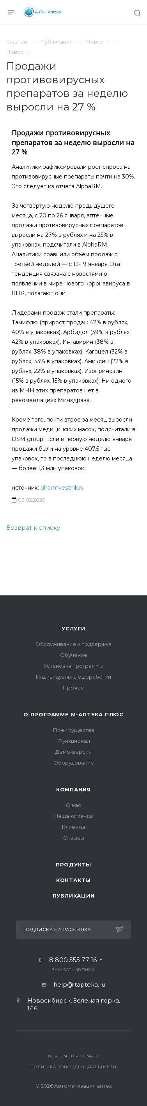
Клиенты (73, 827)
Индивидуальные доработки (73, 677)
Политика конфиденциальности (73, 1066)
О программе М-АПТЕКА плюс (73, 714)
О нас (73, 805)
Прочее (73, 687)
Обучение (73, 655)
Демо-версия (73, 752)
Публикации (74, 895)
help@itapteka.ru (79, 984)
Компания (73, 789)
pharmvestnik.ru (63, 487)
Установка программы (73, 666)
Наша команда (73, 816)
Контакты (73, 880)
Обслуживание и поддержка (73, 644)
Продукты (73, 864)
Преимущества (73, 730)
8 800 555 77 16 (73, 960)
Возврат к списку (33, 527)
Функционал (73, 741)
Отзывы (73, 838)
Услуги (73, 628)
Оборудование (73, 763)
